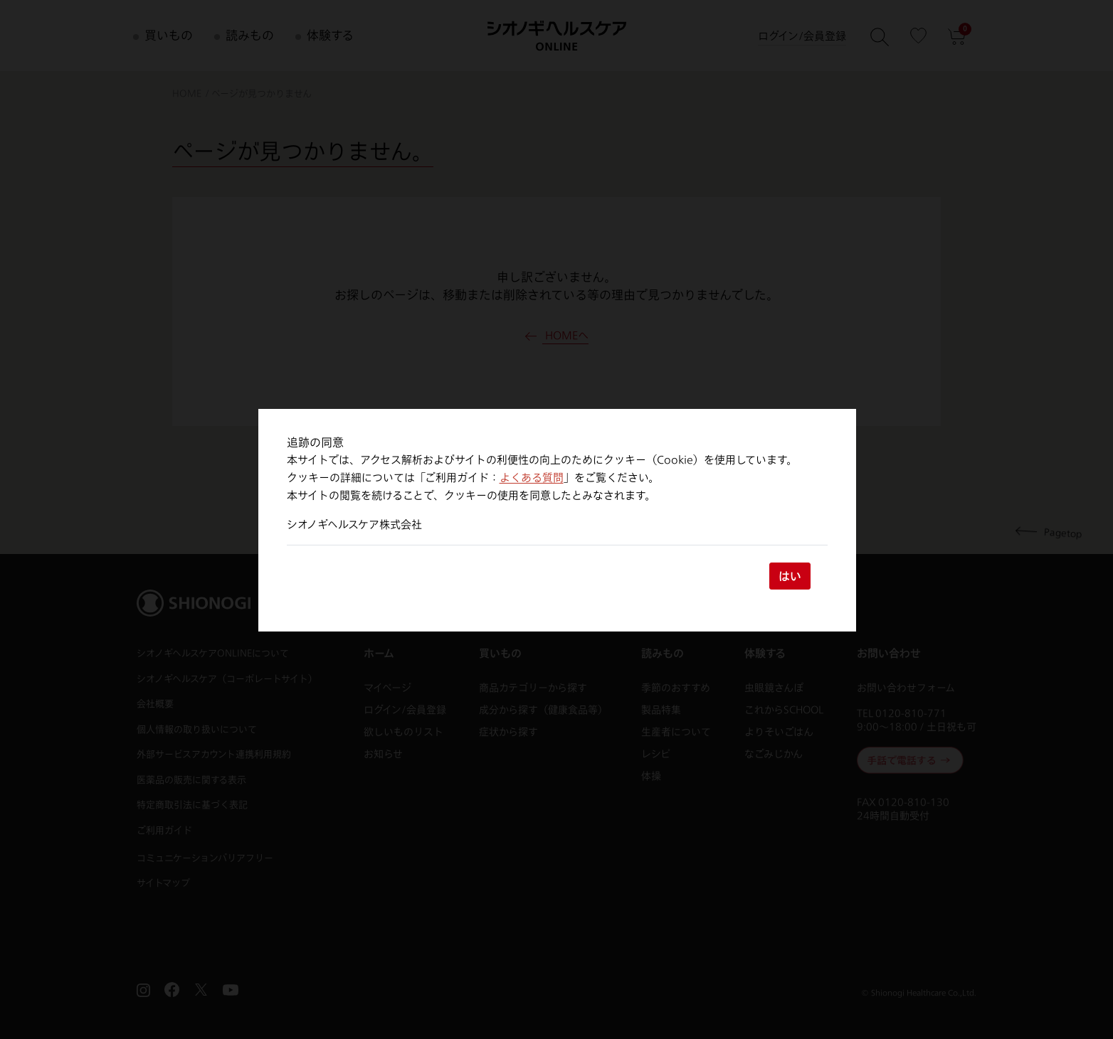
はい (790, 575)
